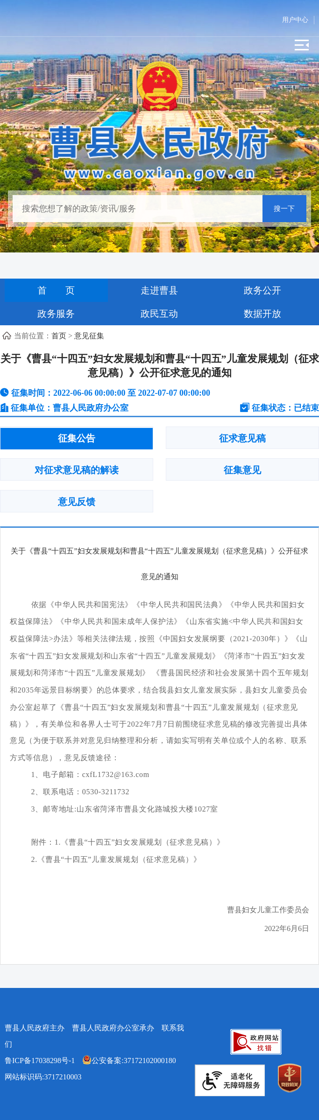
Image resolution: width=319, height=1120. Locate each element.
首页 (58, 336)
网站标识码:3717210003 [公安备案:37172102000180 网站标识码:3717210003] (94, 1069)
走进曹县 (159, 290)
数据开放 (262, 313)
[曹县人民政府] (159, 151)
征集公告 (76, 438)
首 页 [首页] (56, 290)
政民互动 (159, 313)
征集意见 (242, 470)
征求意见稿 (242, 438)
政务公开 (262, 290)
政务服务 (56, 313)
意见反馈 (76, 502)
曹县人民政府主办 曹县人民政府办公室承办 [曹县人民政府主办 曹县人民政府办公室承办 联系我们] (94, 1036)
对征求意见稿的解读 (77, 470)
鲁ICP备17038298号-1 (40, 1060)
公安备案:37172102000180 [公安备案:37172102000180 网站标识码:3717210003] (129, 1060)
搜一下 (284, 208)
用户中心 (295, 19)
